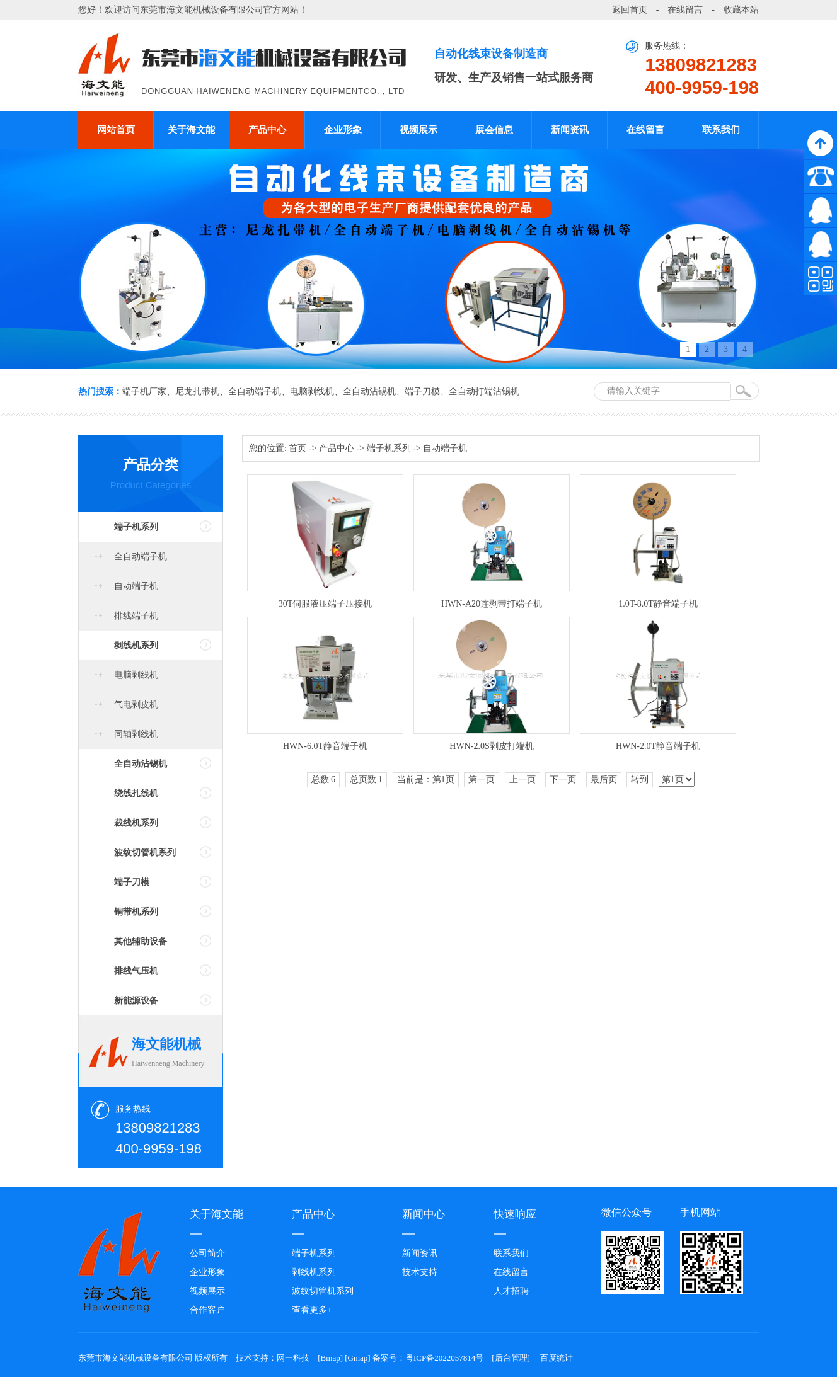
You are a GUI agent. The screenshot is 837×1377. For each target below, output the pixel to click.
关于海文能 (191, 130)
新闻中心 (423, 1214)
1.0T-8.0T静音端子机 (657, 604)
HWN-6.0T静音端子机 (325, 746)
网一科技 (293, 1358)
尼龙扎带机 (197, 391)
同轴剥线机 (136, 734)
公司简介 (207, 1253)
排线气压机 (136, 971)
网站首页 (116, 130)
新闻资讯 (570, 130)
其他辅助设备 (140, 941)
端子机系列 (136, 527)
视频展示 (418, 130)
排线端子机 (136, 615)
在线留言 (685, 9)
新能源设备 (136, 1000)
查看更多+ (312, 1310)
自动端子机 (136, 586)
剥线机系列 (136, 645)
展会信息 (494, 130)
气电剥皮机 (136, 704)
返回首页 (629, 9)
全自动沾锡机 (369, 391)
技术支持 (419, 1272)
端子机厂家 (144, 391)
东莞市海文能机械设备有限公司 (201, 9)
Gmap (358, 1358)
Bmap (330, 1358)
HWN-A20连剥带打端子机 (491, 604)
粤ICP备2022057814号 (444, 1358)
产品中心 (267, 130)
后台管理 (511, 1358)
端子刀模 (422, 391)
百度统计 (556, 1358)
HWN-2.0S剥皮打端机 (491, 746)
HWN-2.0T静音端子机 (658, 746)
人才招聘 (511, 1291)
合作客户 (207, 1310)
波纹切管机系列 (145, 852)
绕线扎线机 (136, 793)
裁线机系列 (136, 823)
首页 (297, 448)
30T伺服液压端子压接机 (325, 604)
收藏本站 (741, 9)
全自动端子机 (254, 391)
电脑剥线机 (312, 391)
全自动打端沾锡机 (484, 391)
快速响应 (515, 1214)
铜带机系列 (136, 912)
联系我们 (721, 130)
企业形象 (343, 130)
